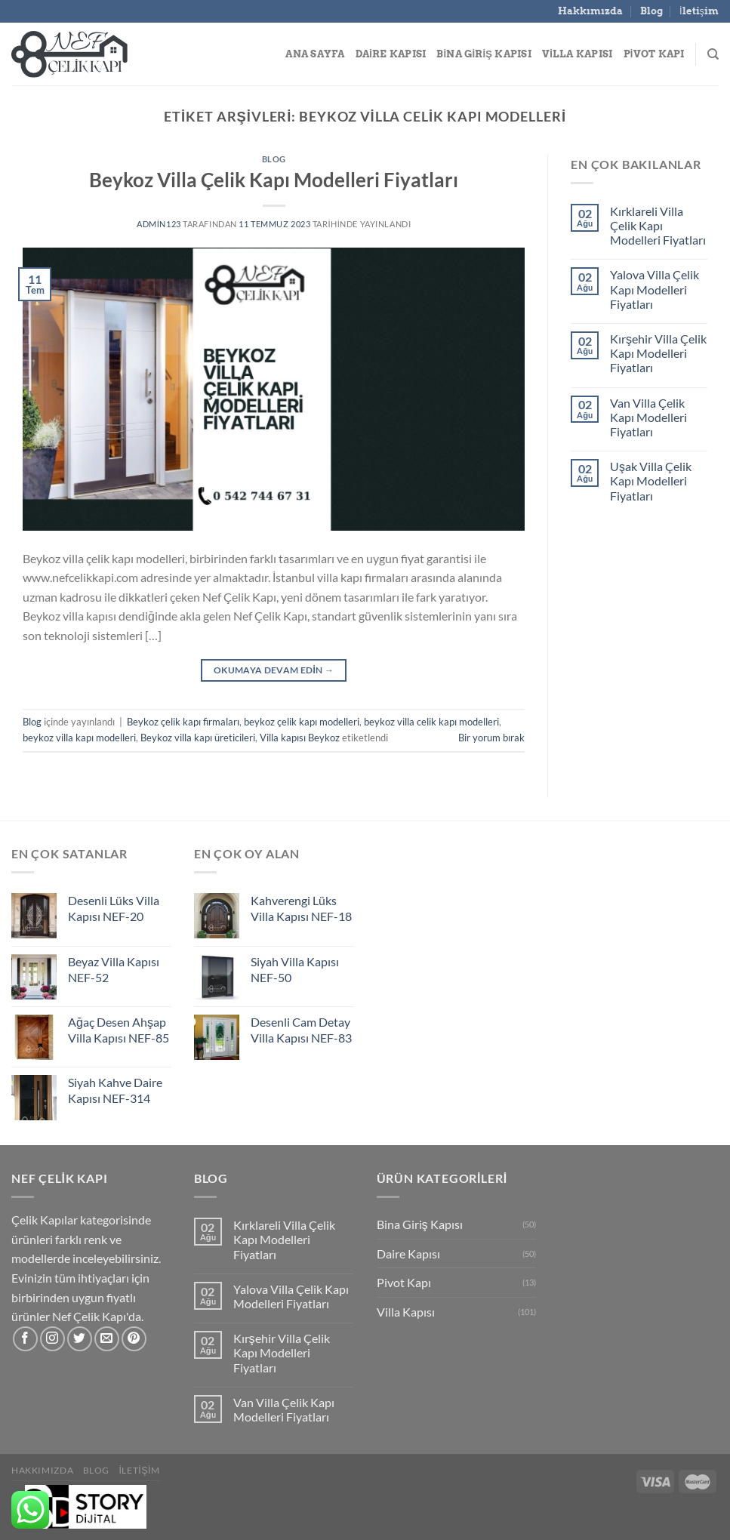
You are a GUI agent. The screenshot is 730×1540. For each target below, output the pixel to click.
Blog (651, 11)
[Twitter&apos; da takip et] (79, 1338)
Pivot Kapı (654, 54)
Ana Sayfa (314, 54)
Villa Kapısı (577, 54)
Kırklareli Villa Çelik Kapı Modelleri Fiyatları (658, 225)
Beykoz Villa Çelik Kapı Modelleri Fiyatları (273, 179)
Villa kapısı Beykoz (300, 738)
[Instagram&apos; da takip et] (52, 1338)
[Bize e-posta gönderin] (106, 1338)
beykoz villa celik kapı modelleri (431, 722)
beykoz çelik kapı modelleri (301, 722)
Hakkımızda (590, 11)
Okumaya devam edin (274, 670)
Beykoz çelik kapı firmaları (183, 722)
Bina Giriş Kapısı (483, 54)
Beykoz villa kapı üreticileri (197, 738)
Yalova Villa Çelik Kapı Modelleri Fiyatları (654, 288)
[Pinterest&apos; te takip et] (134, 1338)
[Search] (713, 54)
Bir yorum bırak (491, 738)
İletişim (699, 11)
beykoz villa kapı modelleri (79, 738)
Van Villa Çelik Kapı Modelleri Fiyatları (648, 417)
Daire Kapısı (391, 54)
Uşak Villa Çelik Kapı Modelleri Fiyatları (650, 480)
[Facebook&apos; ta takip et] (25, 1338)
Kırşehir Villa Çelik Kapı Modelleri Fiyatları (658, 352)
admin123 (159, 224)
